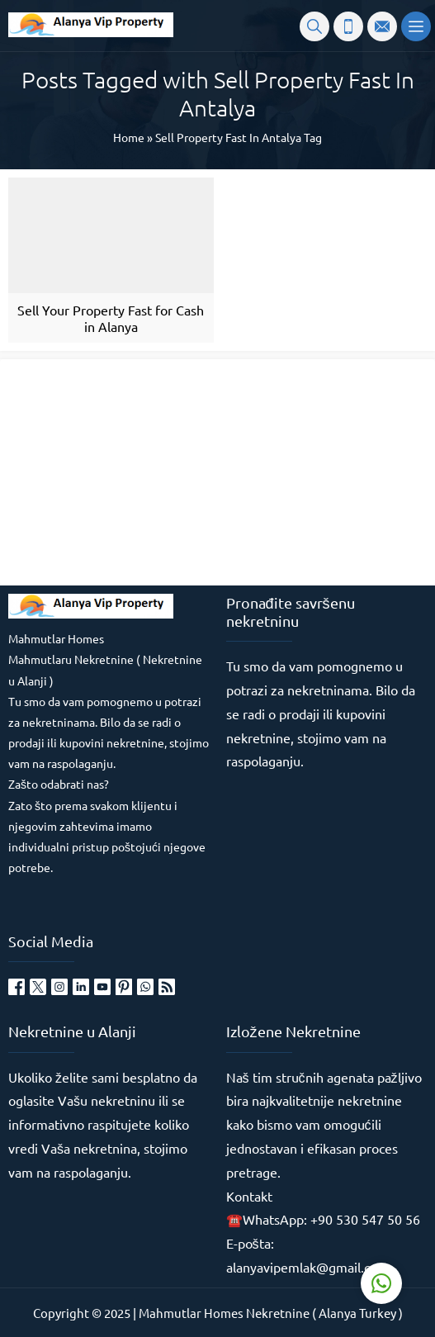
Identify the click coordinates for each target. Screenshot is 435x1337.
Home (128, 137)
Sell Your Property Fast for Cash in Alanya (110, 317)
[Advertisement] (132, 470)
